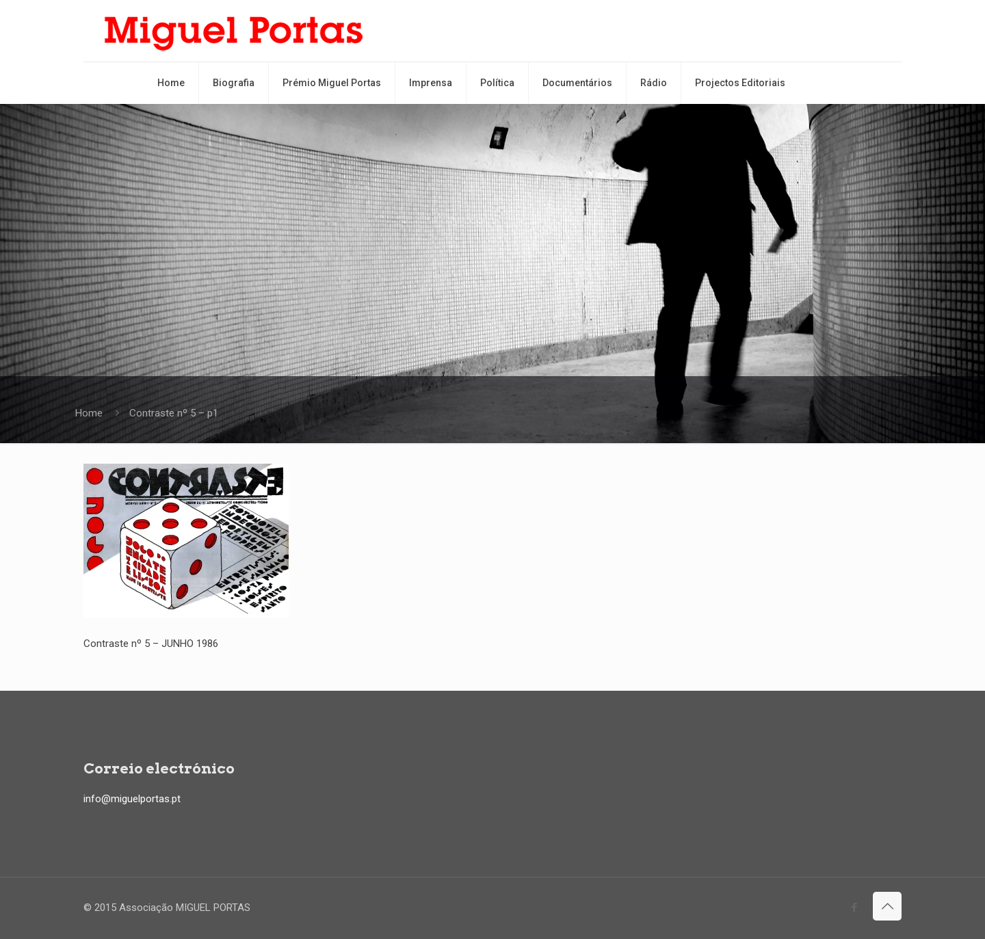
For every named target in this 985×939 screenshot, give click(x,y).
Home (89, 413)
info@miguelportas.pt (132, 799)
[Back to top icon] (887, 906)
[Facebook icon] (854, 907)
